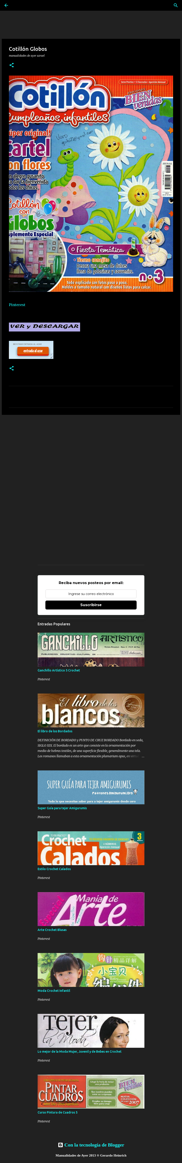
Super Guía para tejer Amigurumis (62, 808)
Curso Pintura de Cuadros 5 (57, 1112)
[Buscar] (175, 5)
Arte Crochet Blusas (52, 930)
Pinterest (17, 305)
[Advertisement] (91, 453)
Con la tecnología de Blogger (91, 1145)
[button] (11, 65)
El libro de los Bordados (55, 731)
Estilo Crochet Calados (54, 869)
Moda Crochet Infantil (54, 990)
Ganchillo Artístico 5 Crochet (59, 670)
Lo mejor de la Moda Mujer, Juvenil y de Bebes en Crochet (79, 1051)
